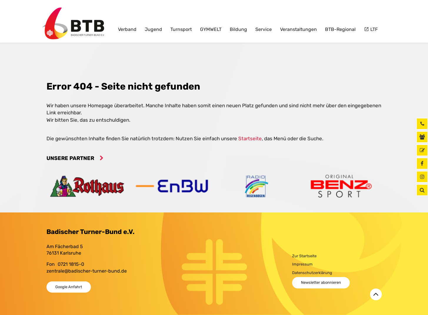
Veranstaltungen (298, 29)
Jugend (153, 29)
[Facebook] (422, 163)
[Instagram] (422, 176)
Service (263, 29)
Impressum (302, 264)
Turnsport (181, 29)
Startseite (250, 138)
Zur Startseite (304, 256)
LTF (373, 29)
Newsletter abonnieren (321, 282)
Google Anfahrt (68, 287)
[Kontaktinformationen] (422, 137)
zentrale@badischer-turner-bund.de (86, 271)
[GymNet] (422, 150)
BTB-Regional (340, 29)
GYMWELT (211, 29)
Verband (127, 29)
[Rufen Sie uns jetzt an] (422, 123)
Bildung (238, 29)
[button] (422, 190)
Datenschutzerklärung (312, 273)
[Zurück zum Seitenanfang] (376, 294)
